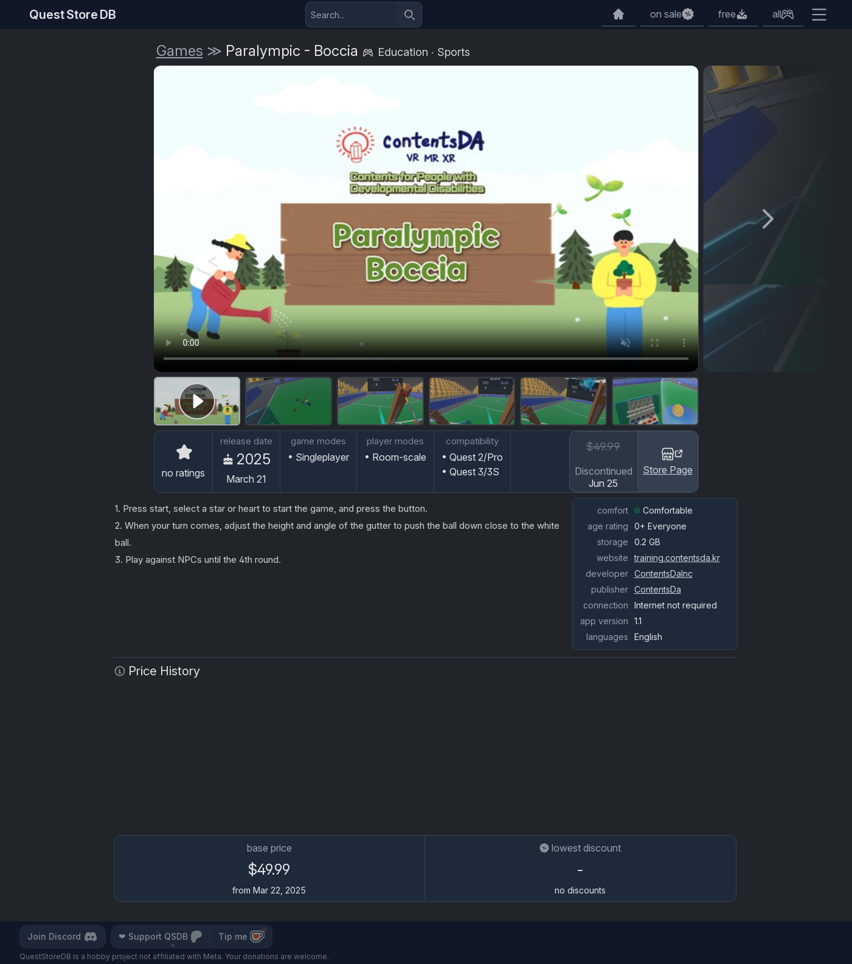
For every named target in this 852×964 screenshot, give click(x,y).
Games (179, 51)
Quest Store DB (72, 14)
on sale (666, 14)
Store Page (668, 461)
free (727, 14)
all (776, 14)
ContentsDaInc (663, 573)
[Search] (409, 14)
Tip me (241, 937)
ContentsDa (657, 589)
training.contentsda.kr (677, 558)
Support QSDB (161, 937)
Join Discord (62, 936)
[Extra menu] (819, 14)
